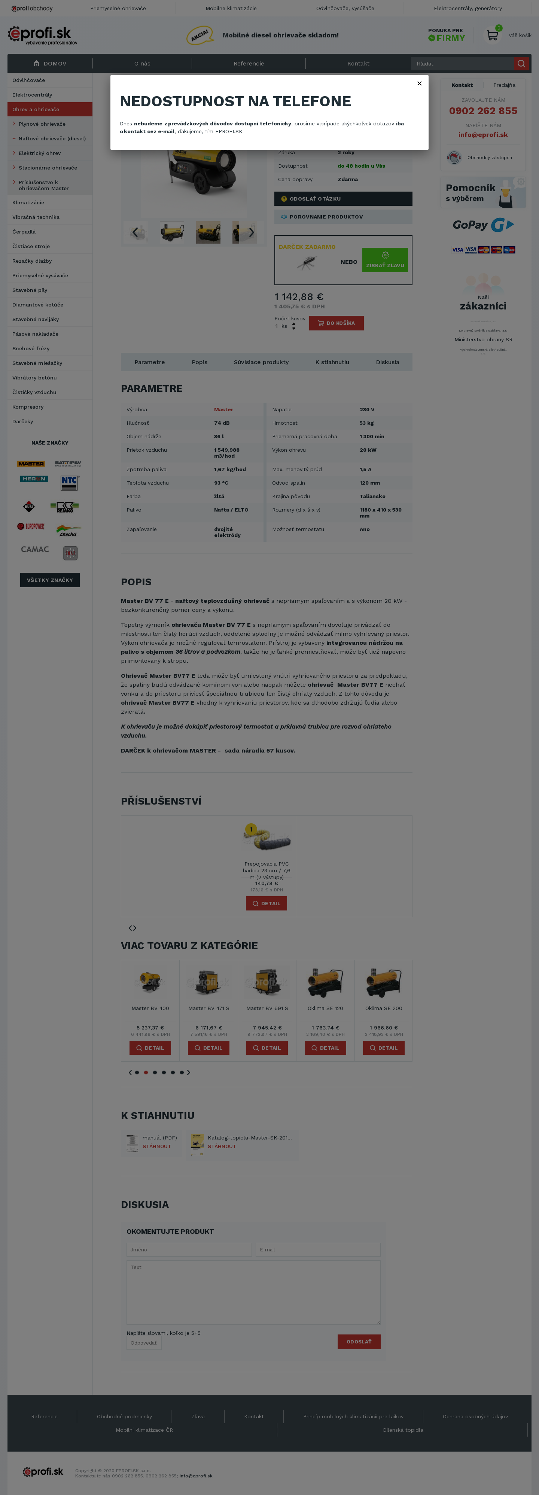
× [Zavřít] (420, 83)
